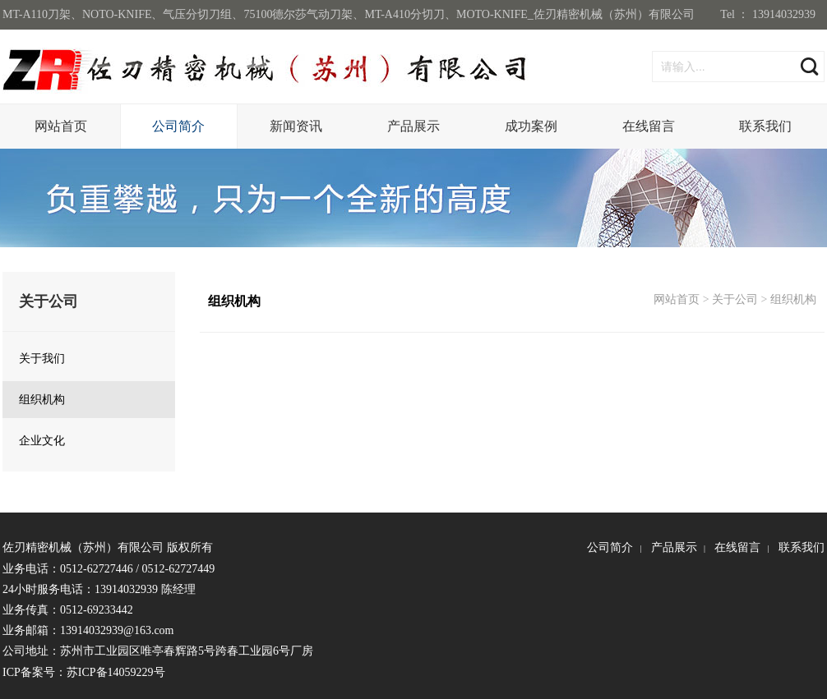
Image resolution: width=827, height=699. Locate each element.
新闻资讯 (296, 126)
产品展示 (413, 126)
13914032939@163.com (117, 630)
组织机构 (793, 299)
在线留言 (648, 126)
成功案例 (531, 126)
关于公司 (735, 299)
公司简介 (178, 126)
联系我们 (765, 126)
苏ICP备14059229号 (116, 672)
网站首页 (61, 126)
